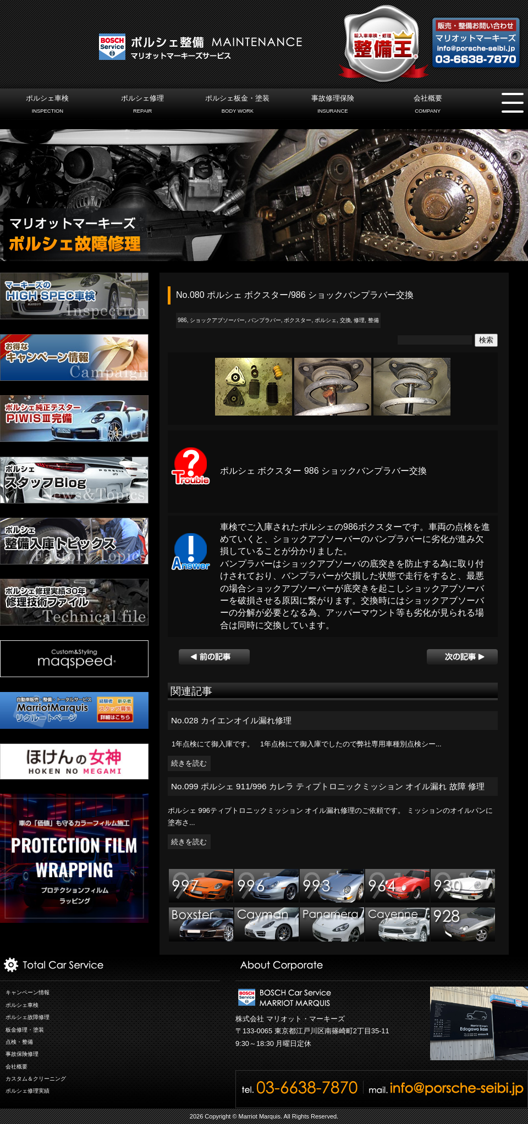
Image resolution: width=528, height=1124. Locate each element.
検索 (486, 340)
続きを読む (189, 764)
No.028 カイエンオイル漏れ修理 (231, 720)
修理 (359, 320)
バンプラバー (264, 320)
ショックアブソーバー (217, 320)
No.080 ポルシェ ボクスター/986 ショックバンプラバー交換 (295, 295)
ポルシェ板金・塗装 (237, 105)
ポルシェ (326, 320)
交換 (345, 320)
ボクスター (297, 320)
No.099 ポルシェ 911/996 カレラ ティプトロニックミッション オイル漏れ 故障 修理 (328, 786)
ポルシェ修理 (142, 105)
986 (182, 320)
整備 (373, 320)
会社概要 (427, 105)
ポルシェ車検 (47, 105)
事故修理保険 (332, 105)
